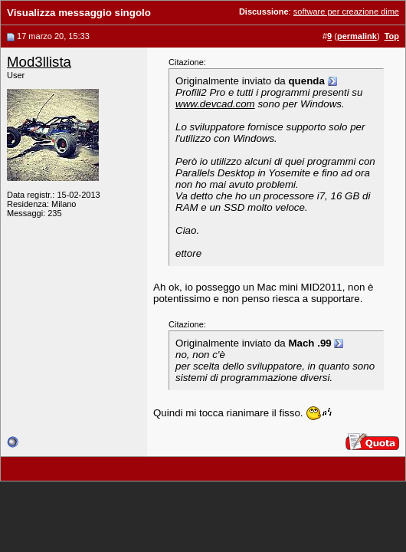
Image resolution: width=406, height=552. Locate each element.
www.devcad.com (215, 104)
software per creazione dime (346, 11)
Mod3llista (39, 62)
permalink (357, 36)
